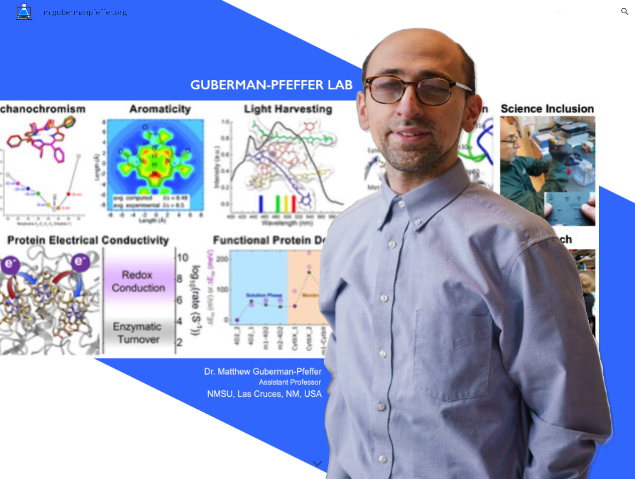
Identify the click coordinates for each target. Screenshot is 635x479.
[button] (625, 12)
